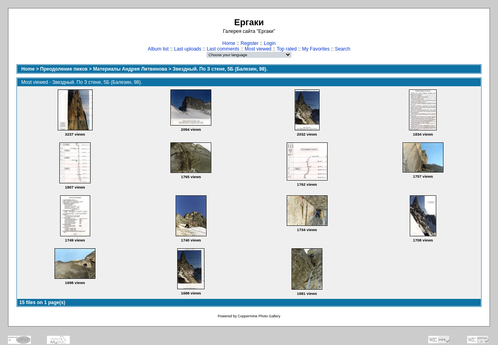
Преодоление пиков (63, 69)
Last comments (222, 49)
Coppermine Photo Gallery (259, 316)
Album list (158, 49)
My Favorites (316, 49)
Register (250, 43)
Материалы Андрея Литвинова (130, 69)
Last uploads (187, 49)
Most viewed (258, 49)
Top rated (287, 49)
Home (229, 43)
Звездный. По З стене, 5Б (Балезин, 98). (220, 69)
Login (269, 43)
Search (342, 49)
